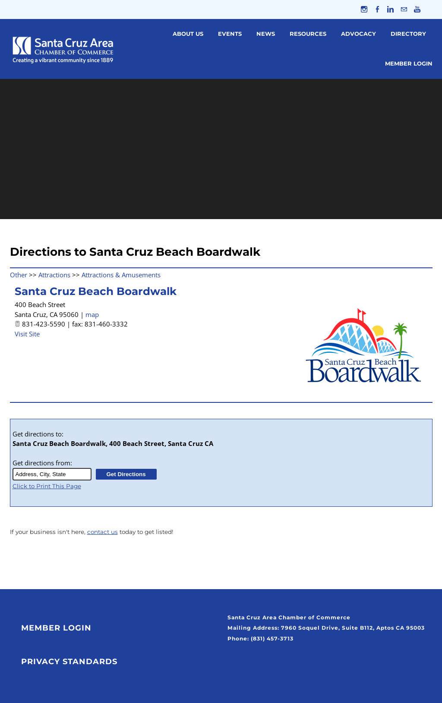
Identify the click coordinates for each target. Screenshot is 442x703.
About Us (188, 33)
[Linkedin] (390, 9)
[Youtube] (417, 9)
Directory (408, 33)
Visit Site (27, 334)
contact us (102, 532)
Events (230, 33)
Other (18, 274)
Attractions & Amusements (121, 274)
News (265, 33)
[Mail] (404, 9)
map (92, 314)
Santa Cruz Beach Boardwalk (96, 291)
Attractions (54, 274)
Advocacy (358, 33)
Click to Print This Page (47, 486)
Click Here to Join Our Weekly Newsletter (292, 659)
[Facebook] (377, 9)
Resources (308, 33)
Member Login (409, 63)
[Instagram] (363, 9)
